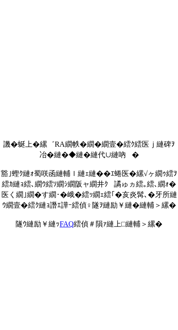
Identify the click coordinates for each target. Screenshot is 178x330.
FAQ (66, 224)
